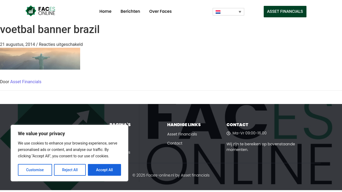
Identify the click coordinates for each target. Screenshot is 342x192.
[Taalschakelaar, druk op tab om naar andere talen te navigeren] (228, 11)
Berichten (130, 11)
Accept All (104, 170)
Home (105, 11)
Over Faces (160, 11)
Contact (174, 143)
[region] (69, 153)
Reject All (70, 170)
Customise (35, 170)
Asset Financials (25, 81)
